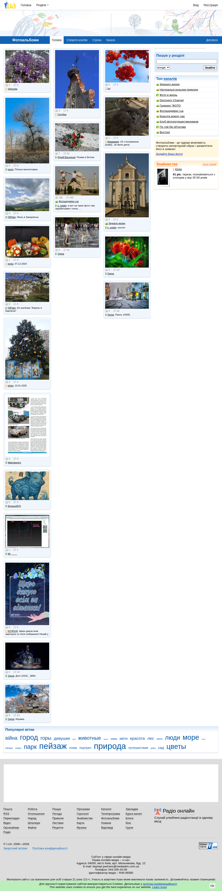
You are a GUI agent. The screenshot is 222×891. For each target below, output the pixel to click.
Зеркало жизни (168, 84)
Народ (32, 818)
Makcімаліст (13, 462)
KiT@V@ (11, 631)
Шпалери (34, 823)
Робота (32, 809)
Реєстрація (211, 5)
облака (9, 748)
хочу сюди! (209, 164)
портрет (85, 748)
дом (74, 739)
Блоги (129, 818)
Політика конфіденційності (49, 848)
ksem (9, 169)
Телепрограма (110, 813)
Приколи (58, 818)
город (29, 737)
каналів (170, 79)
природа (110, 746)
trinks (9, 263)
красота (137, 738)
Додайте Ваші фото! (169, 154)
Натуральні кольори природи (177, 89)
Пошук (56, 809)
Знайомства (167, 164)
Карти (80, 823)
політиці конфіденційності (160, 883)
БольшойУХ (13, 506)
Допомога (212, 40)
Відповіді (107, 827)
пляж (73, 748)
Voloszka (11, 89)
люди (172, 737)
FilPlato (10, 217)
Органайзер (11, 827)
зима (114, 738)
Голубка (60, 114)
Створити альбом (77, 40)
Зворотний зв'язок (15, 848)
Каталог (106, 809)
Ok (212, 885)
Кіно (128, 823)
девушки (62, 738)
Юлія (177, 169)
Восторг (163, 132)
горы (45, 738)
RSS (6, 813)
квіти (124, 739)
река (153, 748)
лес (150, 738)
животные (89, 738)
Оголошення (36, 813)
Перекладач (11, 818)
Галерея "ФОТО (168, 105)
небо (203, 739)
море (191, 737)
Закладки (132, 809)
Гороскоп (83, 813)
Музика (81, 827)
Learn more (159, 887)
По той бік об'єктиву (171, 126)
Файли (32, 827)
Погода (57, 813)
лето (159, 738)
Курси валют (134, 813)
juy (107, 88)
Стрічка (96, 40)
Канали (110, 40)
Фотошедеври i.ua (169, 110)
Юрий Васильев (65, 157)
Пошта (7, 809)
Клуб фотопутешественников (177, 121)
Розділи (41, 5)
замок (105, 739)
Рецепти (57, 827)
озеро (18, 748)
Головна (26, 5)
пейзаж (53, 746)
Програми (83, 809)
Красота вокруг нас (170, 116)
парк (30, 746)
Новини (106, 823)
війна (11, 738)
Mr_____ (11, 553)
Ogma (9, 676)
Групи (129, 827)
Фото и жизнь (166, 95)
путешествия (138, 748)
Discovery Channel (170, 100)
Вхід (196, 5)
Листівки (58, 823)
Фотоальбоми (110, 818)
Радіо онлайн (179, 811)
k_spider (61, 205)
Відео (7, 823)
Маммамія (112, 141)
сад (161, 748)
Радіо (7, 832)
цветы (176, 746)
